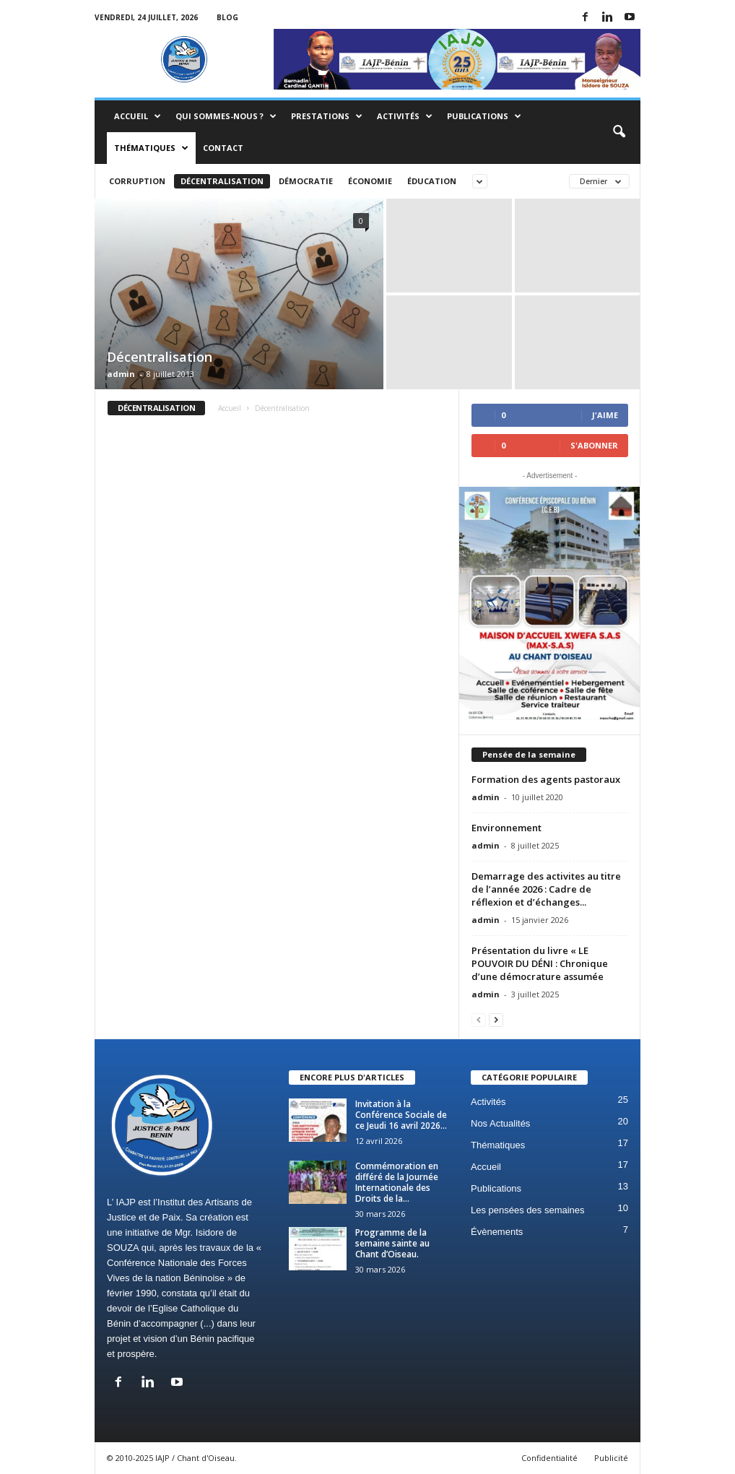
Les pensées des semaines (528, 1210)
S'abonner (594, 445)
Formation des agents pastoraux (545, 779)
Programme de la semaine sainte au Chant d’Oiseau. (392, 1243)
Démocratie (306, 180)
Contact (223, 147)
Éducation (431, 180)
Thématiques (151, 148)
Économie (370, 180)
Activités (404, 116)
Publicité (611, 1457)
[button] (619, 132)
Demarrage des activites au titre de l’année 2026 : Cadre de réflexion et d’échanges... (546, 889)
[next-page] (496, 1019)
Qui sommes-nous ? (226, 116)
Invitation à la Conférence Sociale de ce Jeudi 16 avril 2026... (401, 1115)
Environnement (506, 827)
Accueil (137, 116)
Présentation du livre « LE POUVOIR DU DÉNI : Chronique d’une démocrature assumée (539, 963)
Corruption (137, 180)
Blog (227, 17)
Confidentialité (549, 1457)
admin (121, 373)
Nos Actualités (500, 1123)
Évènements (497, 1231)
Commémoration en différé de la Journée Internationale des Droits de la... (396, 1182)
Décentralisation (222, 180)
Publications (484, 116)
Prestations (326, 116)
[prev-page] (478, 1019)
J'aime (605, 414)
